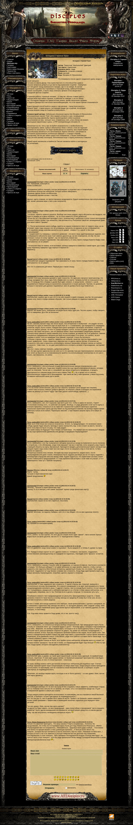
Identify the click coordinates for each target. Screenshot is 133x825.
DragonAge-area (117, 290)
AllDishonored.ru (117, 293)
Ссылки (113, 259)
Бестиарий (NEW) (14, 106)
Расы (9, 96)
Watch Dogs (115, 300)
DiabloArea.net (116, 286)
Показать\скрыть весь (118, 226)
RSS (112, 263)
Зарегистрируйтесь (85, 784)
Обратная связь (116, 253)
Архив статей (12, 125)
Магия (9, 102)
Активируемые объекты (12, 110)
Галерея (10, 65)
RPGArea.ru (115, 279)
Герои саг (11, 98)
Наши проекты (116, 255)
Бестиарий (11, 104)
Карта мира (11, 67)
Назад (66, 164)
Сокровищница (13, 108)
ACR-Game (115, 297)
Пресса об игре (13, 123)
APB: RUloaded (117, 295)
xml (122, 261)
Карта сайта (114, 261)
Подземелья (12, 113)
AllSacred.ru (115, 281)
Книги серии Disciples (15, 69)
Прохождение (12, 160)
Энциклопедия (13, 100)
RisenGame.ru (116, 288)
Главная (10, 59)
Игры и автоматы (14, 73)
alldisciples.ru (69, 814)
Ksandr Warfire (71, 816)
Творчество (11, 71)
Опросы (113, 257)
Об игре (10, 94)
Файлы (9, 119)
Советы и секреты (14, 115)
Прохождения (12, 187)
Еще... (124, 155)
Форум (9, 61)
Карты (9, 117)
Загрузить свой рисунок (118, 201)
